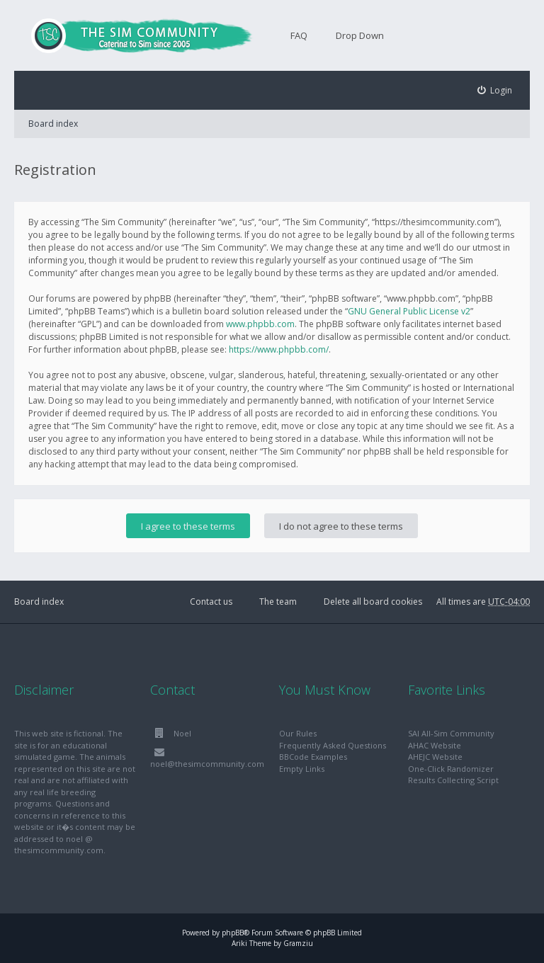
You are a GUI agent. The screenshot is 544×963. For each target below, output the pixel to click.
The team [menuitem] (278, 602)
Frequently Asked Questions (332, 745)
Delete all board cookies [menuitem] (373, 602)
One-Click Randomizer (451, 768)
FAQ (298, 35)
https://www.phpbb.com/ (279, 349)
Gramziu (298, 943)
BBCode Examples (313, 756)
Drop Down (360, 35)
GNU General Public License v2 (409, 311)
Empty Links (301, 768)
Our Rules (298, 733)
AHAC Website (434, 745)
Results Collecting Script (453, 780)
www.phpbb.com (260, 324)
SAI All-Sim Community (451, 733)
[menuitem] (495, 90)
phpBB (233, 933)
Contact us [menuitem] (211, 602)
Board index (53, 124)
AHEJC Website (435, 756)
